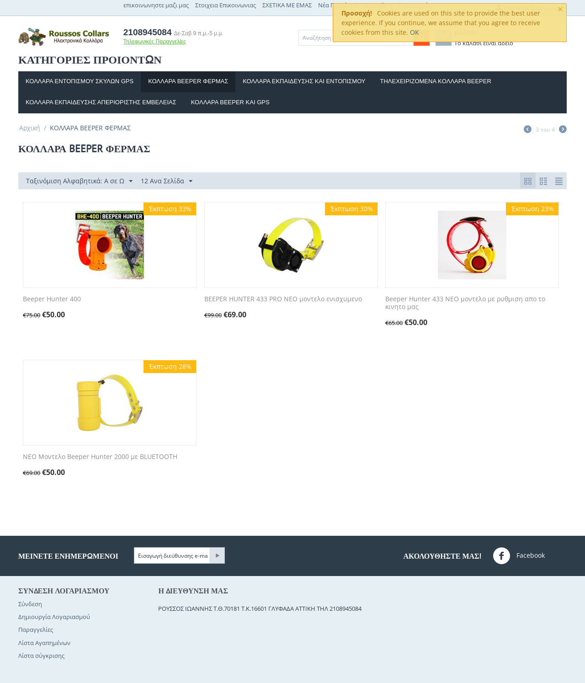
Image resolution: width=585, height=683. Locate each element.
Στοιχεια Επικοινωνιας (225, 5)
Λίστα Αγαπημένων (44, 643)
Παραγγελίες (35, 629)
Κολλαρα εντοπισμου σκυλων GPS (79, 81)
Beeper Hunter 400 (52, 299)
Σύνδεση (30, 604)
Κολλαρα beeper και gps (230, 102)
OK (414, 32)
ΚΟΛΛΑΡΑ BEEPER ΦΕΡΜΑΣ (188, 81)
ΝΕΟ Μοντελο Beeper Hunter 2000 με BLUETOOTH (100, 457)
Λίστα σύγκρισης (41, 655)
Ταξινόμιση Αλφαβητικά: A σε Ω (79, 181)
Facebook (519, 556)
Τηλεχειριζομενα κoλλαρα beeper (435, 81)
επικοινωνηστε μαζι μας (156, 5)
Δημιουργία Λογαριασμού (54, 617)
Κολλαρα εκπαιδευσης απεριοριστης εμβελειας (101, 102)
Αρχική (29, 127)
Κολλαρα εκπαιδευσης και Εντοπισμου (304, 81)
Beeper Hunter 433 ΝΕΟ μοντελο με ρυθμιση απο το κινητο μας (465, 303)
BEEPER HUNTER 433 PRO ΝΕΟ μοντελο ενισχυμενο (283, 299)
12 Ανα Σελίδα (166, 181)
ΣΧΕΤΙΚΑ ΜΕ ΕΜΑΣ (287, 5)
